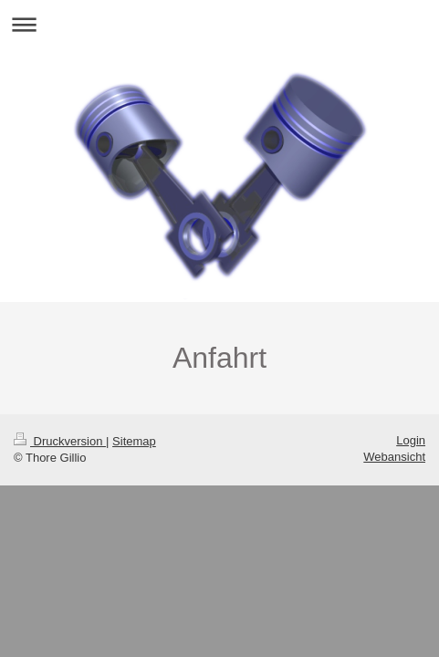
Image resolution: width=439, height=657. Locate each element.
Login (410, 440)
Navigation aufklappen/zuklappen (219, 24)
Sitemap (134, 441)
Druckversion (60, 441)
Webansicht (394, 457)
